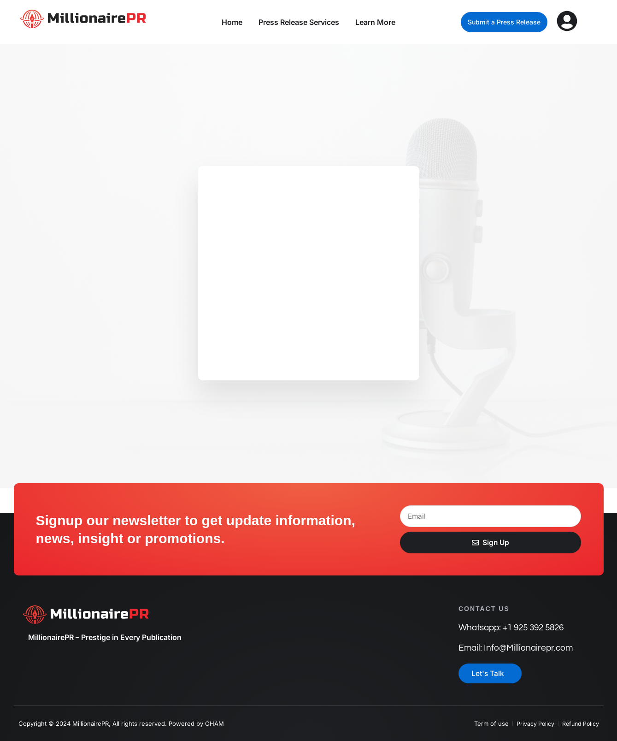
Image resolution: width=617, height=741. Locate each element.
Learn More (375, 22)
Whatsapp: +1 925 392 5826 (510, 627)
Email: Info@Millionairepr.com (513, 647)
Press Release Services (299, 22)
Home (232, 22)
